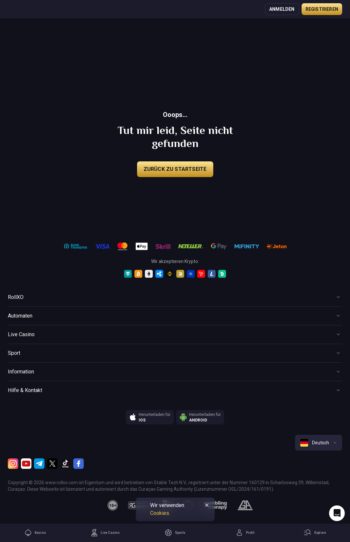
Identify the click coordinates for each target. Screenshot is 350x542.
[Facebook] (78, 463)
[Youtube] (26, 463)
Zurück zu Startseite (175, 169)
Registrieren (322, 9)
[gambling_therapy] (215, 505)
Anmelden (282, 9)
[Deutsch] (318, 443)
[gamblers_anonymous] (245, 505)
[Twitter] (52, 463)
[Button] (175, 297)
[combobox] (318, 443)
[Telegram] (39, 463)
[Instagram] (13, 463)
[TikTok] (65, 463)
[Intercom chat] (337, 513)
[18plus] (113, 505)
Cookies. (160, 513)
